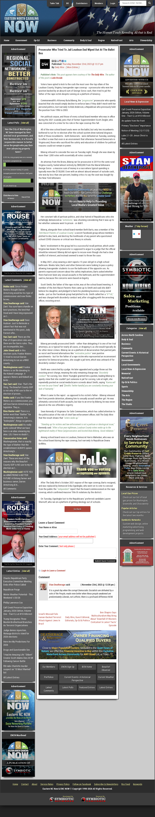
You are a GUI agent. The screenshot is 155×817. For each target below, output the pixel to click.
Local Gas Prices (130, 493)
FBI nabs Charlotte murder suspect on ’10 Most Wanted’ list (17, 669)
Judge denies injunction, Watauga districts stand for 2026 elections (16, 633)
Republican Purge (11, 589)
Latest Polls (67, 689)
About (34, 784)
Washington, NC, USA (136, 239)
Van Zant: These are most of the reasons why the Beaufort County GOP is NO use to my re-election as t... (18, 461)
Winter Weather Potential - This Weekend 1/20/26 (18, 596)
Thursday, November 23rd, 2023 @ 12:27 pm (82, 64)
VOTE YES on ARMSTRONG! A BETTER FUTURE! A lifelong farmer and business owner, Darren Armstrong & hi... (18, 478)
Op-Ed (37, 40)
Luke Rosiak (56, 77)
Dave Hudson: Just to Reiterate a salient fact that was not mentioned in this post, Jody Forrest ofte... (16, 326)
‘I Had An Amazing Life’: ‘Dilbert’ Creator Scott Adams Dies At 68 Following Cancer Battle (18, 657)
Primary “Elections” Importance (136, 125)
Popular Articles (129, 508)
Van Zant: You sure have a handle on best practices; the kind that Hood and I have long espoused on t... (18, 310)
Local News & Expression (134, 369)
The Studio (127, 404)
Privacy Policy (63, 784)
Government (21, 40)
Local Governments (131, 364)
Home (6, 40)
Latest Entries (106, 689)
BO (67, 3)
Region (101, 40)
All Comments (9, 488)
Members (99, 3)
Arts (131, 40)
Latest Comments (49, 691)
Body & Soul (86, 40)
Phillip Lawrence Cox (13, 602)
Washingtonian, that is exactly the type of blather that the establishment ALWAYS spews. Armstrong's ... (17, 445)
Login (112, 3)
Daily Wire (59, 67)
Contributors (81, 3)
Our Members (49, 668)
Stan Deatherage (57, 586)
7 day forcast (141, 226)
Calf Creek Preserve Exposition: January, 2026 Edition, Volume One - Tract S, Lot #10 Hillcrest (18, 610)
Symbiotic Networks (131, 520)
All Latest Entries (11, 677)
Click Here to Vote (10, 195)
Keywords (137, 784)
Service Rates (46, 784)
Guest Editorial (82, 618)
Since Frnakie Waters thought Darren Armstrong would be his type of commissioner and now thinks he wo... (18, 293)
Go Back (77, 509)
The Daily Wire (97, 74)
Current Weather (106, 678)
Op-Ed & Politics (82, 622)
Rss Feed (125, 784)
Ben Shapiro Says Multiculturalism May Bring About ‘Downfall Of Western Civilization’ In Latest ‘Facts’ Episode (103, 620)
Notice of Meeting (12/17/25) (135, 130)
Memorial (126, 373)
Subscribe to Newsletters (106, 784)
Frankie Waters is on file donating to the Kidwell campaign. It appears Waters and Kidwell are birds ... (18, 373)
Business (52, 40)
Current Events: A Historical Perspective (77, 680)
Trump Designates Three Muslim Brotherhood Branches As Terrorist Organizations (17, 622)
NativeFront (116, 40)
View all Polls (26, 197)
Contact (25, 784)
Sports (125, 386)
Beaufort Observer (106, 670)
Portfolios (49, 678)
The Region (127, 399)
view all (25, 122)
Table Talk (54, 3)
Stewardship (146, 40)
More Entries (72, 67)
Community (69, 40)
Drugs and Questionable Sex (16, 649)
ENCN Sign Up (67, 668)
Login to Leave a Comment (53, 572)
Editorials (69, 622)
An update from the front (133, 120)
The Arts (126, 395)
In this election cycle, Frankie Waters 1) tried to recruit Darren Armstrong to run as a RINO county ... (17, 357)
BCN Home (87, 668)
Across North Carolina (132, 335)
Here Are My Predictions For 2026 (16, 643)
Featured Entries (87, 689)
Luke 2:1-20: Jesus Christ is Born (135, 137)
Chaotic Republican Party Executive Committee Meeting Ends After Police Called (17, 581)
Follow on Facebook (82, 784)
